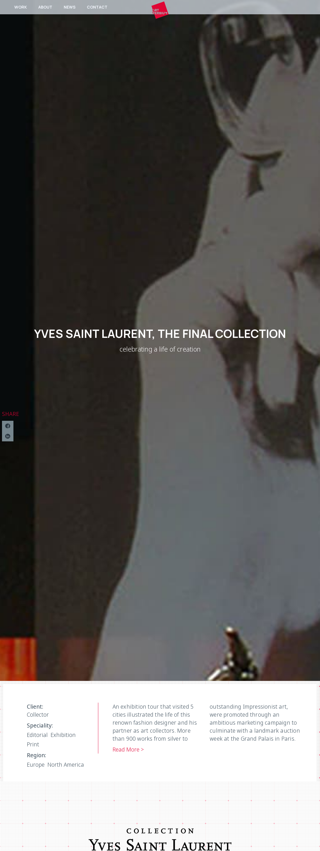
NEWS (69, 7)
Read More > (128, 749)
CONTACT (97, 7)
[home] (160, 10)
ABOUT (45, 7)
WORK (20, 7)
